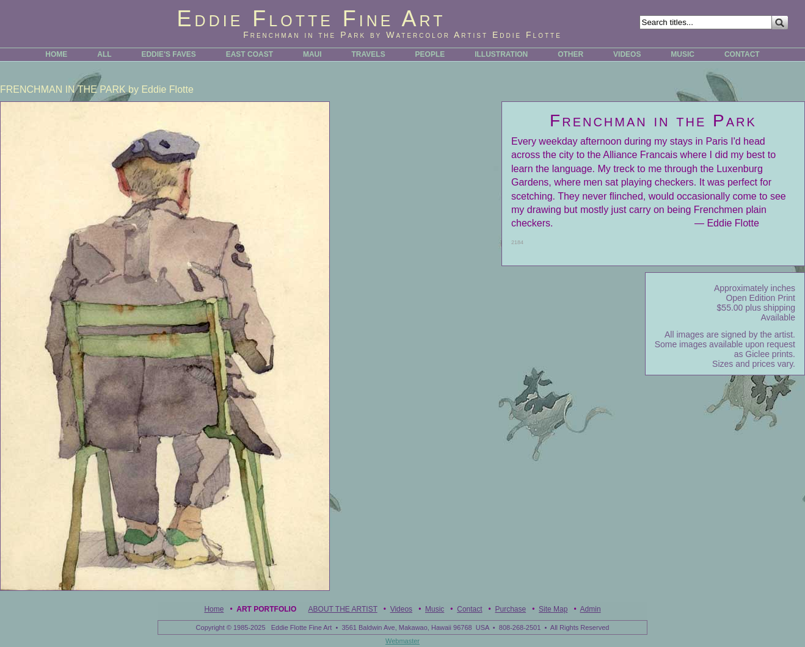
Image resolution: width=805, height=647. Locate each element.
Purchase (510, 609)
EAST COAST (249, 54)
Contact (469, 609)
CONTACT (742, 54)
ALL (104, 54)
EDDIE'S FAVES (168, 54)
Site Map (553, 609)
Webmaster (402, 641)
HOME (56, 54)
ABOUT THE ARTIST (342, 609)
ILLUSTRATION (501, 54)
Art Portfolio (266, 609)
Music (434, 609)
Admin (590, 609)
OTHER (570, 54)
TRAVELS (368, 54)
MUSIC (682, 54)
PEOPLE (430, 54)
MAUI (312, 54)
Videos (401, 609)
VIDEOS (627, 54)
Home (214, 609)
